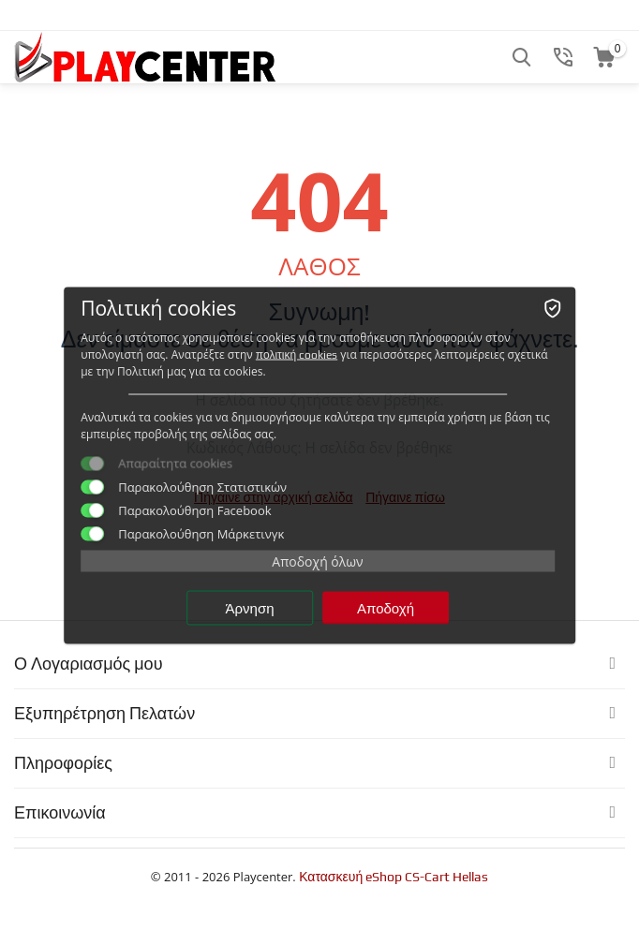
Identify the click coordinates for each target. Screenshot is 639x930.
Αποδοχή (385, 607)
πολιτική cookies (296, 354)
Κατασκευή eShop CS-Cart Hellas (393, 876)
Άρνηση (250, 607)
